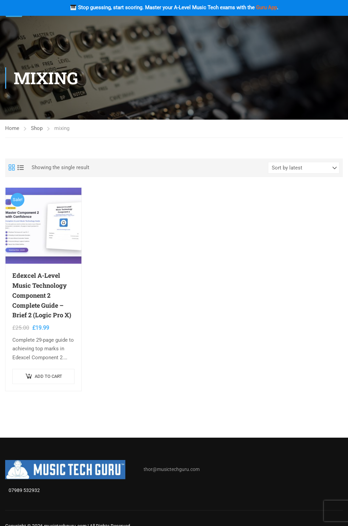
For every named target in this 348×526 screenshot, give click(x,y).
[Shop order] (303, 168)
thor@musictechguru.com (172, 469)
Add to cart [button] (48, 376)
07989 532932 (24, 490)
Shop (37, 128)
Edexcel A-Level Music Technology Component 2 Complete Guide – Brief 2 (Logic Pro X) (41, 295)
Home (12, 128)
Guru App (266, 7)
